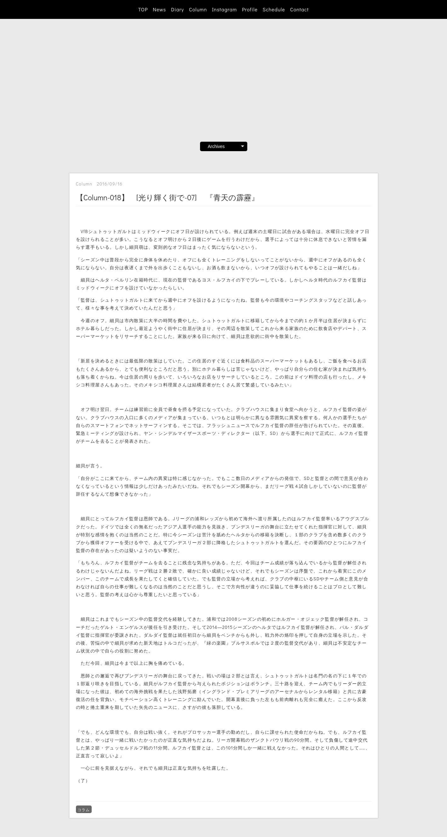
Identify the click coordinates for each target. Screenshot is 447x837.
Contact (299, 9)
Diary (177, 9)
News (159, 9)
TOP (143, 9)
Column (198, 9)
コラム (83, 809)
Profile (250, 9)
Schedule (274, 9)
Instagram (224, 9)
